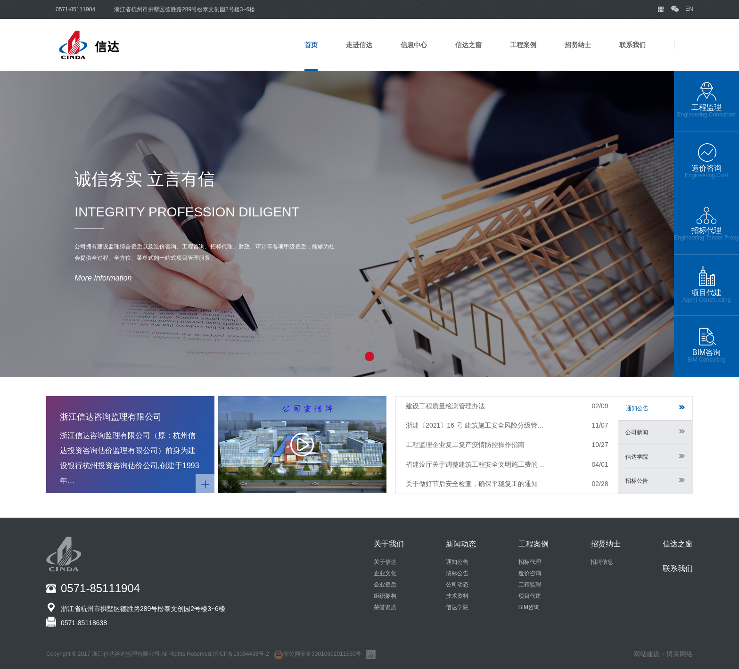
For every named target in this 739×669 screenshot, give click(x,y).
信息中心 (414, 45)
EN (689, 9)
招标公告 (655, 481)
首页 (311, 45)
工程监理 (529, 584)
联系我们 (632, 45)
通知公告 (655, 408)
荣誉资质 (385, 607)
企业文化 (385, 573)
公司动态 (457, 584)
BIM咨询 (529, 607)
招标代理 (529, 562)
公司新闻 (655, 432)
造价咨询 (529, 573)
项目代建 (529, 596)
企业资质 (385, 584)
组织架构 (385, 596)
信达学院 (655, 457)
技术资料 (457, 596)
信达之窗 (468, 45)
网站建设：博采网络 (663, 654)
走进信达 (359, 45)
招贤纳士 (578, 45)
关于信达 (385, 562)
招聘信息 (602, 562)
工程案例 (523, 45)
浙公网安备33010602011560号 (317, 654)
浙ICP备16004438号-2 (241, 654)
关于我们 (389, 544)
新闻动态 (461, 544)
